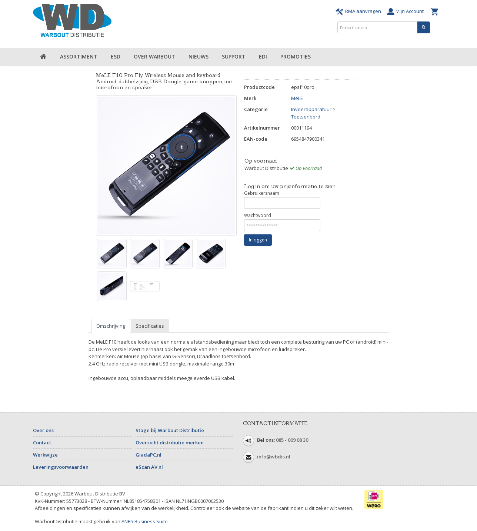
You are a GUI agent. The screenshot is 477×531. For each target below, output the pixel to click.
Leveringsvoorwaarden (61, 467)
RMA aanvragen (359, 11)
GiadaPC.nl (148, 454)
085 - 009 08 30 (292, 440)
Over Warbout (154, 56)
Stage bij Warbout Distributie (170, 430)
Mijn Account (407, 11)
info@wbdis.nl (273, 457)
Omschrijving (110, 326)
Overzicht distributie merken (170, 442)
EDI (263, 56)
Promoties (295, 56)
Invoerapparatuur (311, 109)
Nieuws (199, 56)
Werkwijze (45, 454)
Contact (42, 442)
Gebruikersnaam (282, 199)
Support (234, 56)
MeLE (297, 98)
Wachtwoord (282, 221)
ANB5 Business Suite (144, 521)
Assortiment (78, 56)
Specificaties (150, 326)
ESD (115, 56)
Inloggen (258, 240)
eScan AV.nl (149, 467)
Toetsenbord (305, 116)
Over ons (43, 430)
